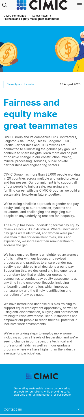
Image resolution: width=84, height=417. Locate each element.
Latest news (39, 15)
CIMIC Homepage (15, 15)
